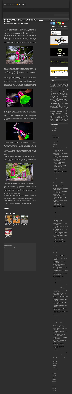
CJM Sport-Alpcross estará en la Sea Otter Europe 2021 (60, 201)
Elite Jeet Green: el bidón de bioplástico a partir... (58, 210)
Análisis (29, 9)
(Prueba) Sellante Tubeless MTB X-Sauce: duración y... (60, 198)
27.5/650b (57, 83)
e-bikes (62, 99)
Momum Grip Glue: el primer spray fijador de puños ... (59, 265)
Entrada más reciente (7, 228)
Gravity (63, 106)
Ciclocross (17, 9)
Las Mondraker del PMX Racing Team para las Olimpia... (60, 221)
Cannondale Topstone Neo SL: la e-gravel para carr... (60, 177)
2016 (53, 381)
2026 (53, 126)
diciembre (55, 137)
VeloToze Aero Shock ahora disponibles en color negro (58, 344)
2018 (53, 377)
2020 (53, 373)
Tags (58, 26)
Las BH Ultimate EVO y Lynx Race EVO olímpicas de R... (59, 207)
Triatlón (35, 9)
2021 (53, 135)
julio (54, 146)
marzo (54, 367)
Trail (53, 117)
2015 (53, 383)
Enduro (57, 102)
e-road (64, 100)
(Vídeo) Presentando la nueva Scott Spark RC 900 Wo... (60, 233)
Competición (64, 96)
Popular (53, 26)
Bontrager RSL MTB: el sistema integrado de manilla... (59, 282)
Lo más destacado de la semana (59, 108)
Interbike (66, 106)
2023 (53, 132)
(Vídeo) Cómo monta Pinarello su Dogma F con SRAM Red (59, 166)
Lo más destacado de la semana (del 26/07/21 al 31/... (60, 148)
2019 (53, 375)
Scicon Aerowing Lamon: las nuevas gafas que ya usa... (60, 274)
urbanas (58, 119)
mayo (54, 363)
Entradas (53, 32)
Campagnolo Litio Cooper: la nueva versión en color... (60, 320)
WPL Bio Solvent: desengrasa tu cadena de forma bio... (59, 239)
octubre (54, 140)
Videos (51, 9)
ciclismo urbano (53, 94)
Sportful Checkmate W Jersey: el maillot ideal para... (59, 277)
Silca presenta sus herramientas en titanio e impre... (60, 169)
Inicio (21, 228)
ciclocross (62, 94)
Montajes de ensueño (54, 111)
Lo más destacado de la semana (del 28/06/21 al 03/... (60, 338)
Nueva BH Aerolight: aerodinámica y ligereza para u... (60, 218)
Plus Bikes (63, 115)
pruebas (52, 116)
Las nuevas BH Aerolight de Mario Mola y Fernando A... (59, 195)
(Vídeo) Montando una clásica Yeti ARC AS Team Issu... (59, 280)
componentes (58, 98)
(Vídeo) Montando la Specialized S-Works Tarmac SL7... (60, 300)
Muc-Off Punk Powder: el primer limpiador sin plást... (59, 151)
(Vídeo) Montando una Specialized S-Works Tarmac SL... (60, 242)
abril (54, 365)
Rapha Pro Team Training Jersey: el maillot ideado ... (60, 236)
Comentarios (54, 34)
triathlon (58, 117)
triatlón (65, 117)
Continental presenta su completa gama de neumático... (59, 335)
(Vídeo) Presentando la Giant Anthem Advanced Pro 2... (60, 350)
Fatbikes (55, 105)
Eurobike (66, 103)
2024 (53, 130)
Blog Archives (64, 26)
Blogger (63, 77)
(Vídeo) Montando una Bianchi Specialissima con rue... (59, 186)
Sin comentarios (25, 23)
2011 (53, 390)
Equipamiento (54, 103)
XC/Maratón (59, 121)
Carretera (11, 9)
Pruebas (23, 9)
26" (51, 83)
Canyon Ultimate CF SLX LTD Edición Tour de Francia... (60, 256)
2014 (53, 384)
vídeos (66, 119)
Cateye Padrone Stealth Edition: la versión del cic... (59, 180)
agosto (54, 144)
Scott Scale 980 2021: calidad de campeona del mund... (59, 294)
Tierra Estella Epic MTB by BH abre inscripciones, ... (60, 268)
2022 (53, 134)
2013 (53, 386)
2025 (53, 128)
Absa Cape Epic (53, 84)
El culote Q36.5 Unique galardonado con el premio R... (60, 172)
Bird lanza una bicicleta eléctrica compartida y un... (59, 347)
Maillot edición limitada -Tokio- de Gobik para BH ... (59, 341)
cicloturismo (53, 96)
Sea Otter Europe (61, 116)
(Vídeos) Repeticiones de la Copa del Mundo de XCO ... (60, 329)
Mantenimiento (17, 23)
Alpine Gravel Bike (60, 86)
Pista (56, 115)
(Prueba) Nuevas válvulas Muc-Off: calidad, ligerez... (60, 160)
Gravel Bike (55, 106)
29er (64, 83)
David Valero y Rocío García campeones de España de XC (59, 288)
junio (54, 361)
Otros (46, 9)
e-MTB (57, 100)
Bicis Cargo (54, 88)
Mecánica (63, 110)
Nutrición (60, 113)
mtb (62, 111)
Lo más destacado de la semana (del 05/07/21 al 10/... (60, 291)
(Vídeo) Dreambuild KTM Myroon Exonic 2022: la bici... (59, 183)
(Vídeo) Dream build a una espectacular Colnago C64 (58, 326)
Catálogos (57, 9)
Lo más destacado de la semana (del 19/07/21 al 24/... (60, 192)
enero (54, 370)
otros (66, 113)
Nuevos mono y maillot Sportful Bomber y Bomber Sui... (59, 163)
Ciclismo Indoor (64, 93)
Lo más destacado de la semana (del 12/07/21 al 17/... (60, 245)
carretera (65, 88)
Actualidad (52, 85)
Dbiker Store (59, 45)
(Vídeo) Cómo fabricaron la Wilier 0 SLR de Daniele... (60, 224)
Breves (59, 88)
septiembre (55, 142)
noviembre (55, 139)
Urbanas (40, 9)
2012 (53, 388)
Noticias (52, 113)
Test (67, 116)
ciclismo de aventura (54, 91)
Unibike (51, 119)
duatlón (57, 99)
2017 (53, 379)
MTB (5, 9)
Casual (56, 89)
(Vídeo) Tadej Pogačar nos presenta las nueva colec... (60, 204)
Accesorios (62, 84)
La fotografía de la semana (57, 107)
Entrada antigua (33, 228)
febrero (54, 369)
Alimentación (60, 85)
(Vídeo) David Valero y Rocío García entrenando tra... (60, 215)
